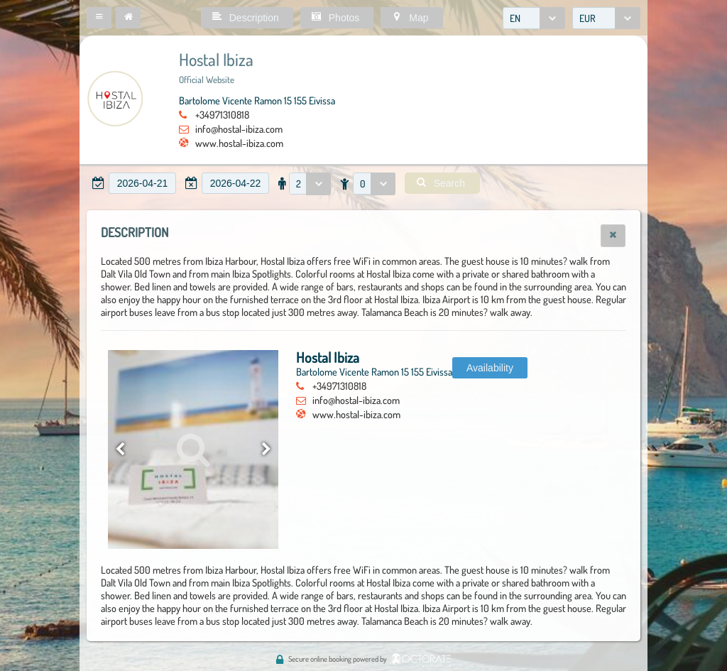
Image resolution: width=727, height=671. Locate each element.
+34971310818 (222, 114)
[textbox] (142, 183)
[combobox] (534, 18)
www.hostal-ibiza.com (239, 142)
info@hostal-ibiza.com (239, 128)
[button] (99, 17)
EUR (587, 18)
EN (515, 18)
